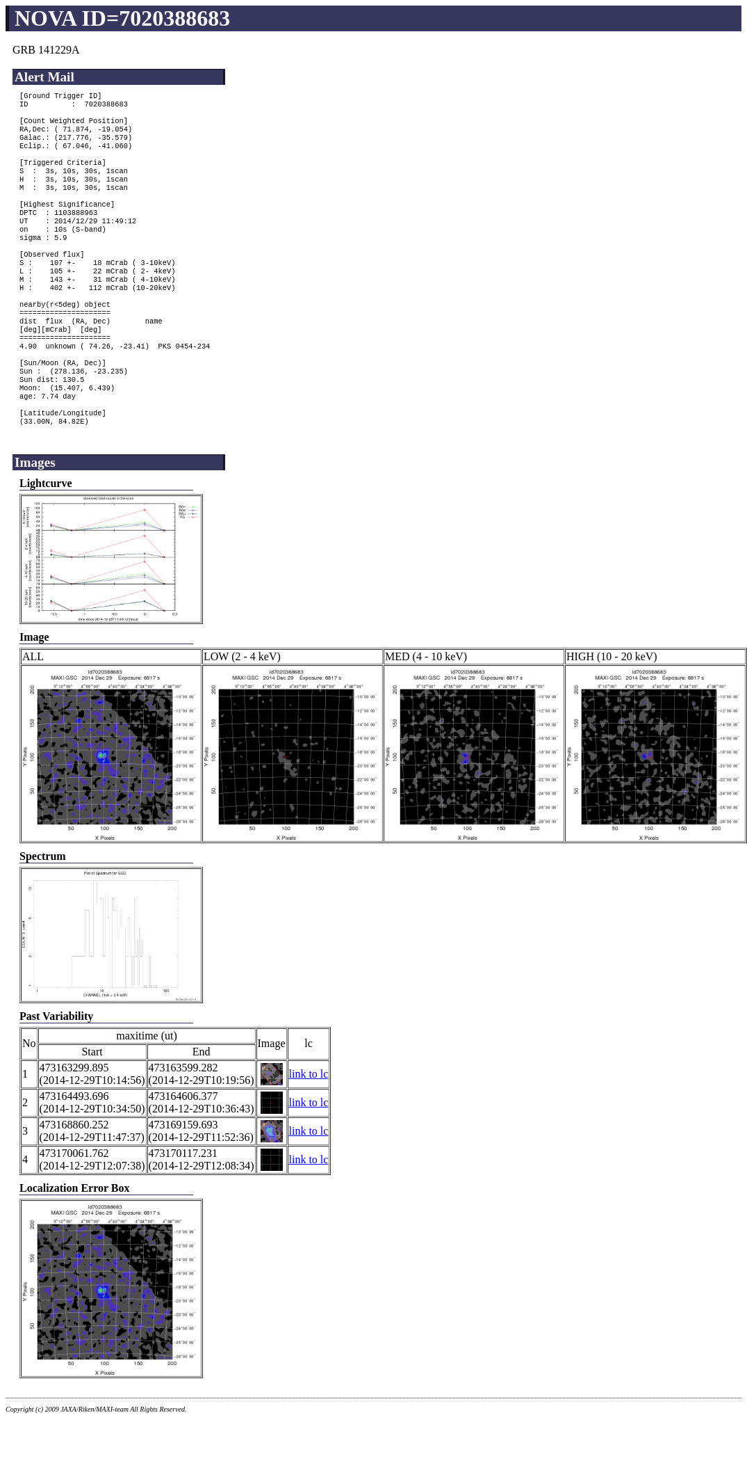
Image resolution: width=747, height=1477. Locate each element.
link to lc (309, 1131)
